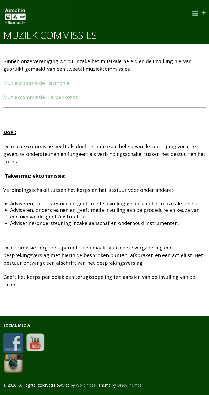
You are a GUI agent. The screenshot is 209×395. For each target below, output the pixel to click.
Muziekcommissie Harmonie (36, 83)
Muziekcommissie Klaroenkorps (40, 97)
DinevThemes (129, 385)
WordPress (85, 385)
